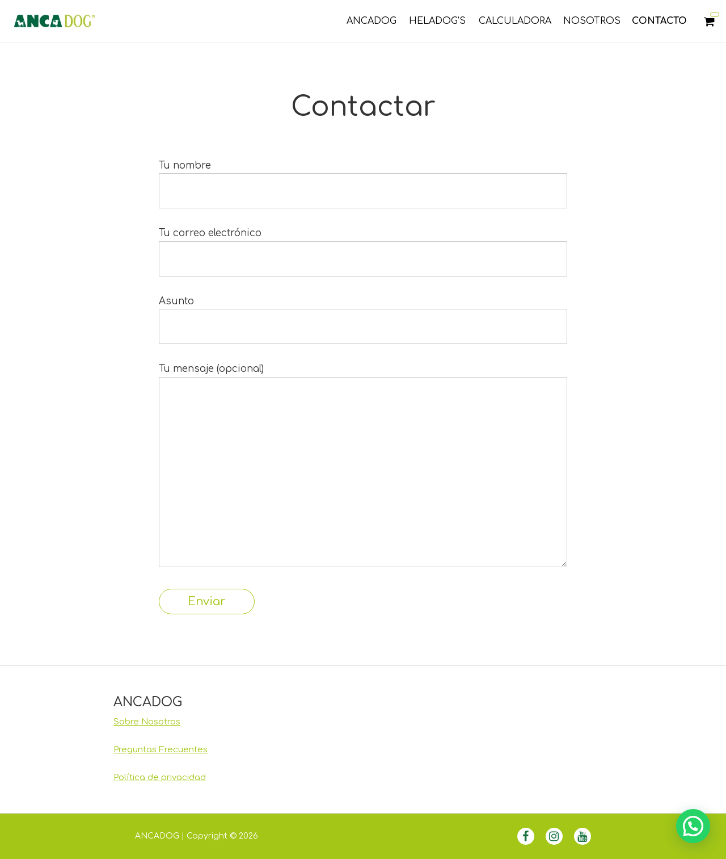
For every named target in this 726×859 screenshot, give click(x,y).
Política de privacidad (159, 777)
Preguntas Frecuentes (160, 750)
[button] (693, 826)
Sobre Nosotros (146, 722)
